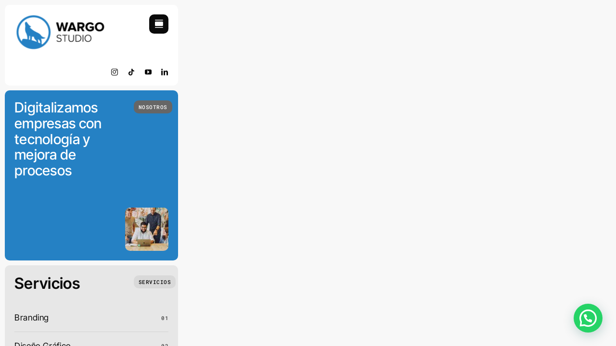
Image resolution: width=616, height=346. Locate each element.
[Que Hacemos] (155, 281)
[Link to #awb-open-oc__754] (158, 24)
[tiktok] (131, 72)
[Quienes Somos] (153, 106)
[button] (588, 318)
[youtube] (148, 72)
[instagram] (114, 72)
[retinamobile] (60, 18)
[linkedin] (164, 72)
